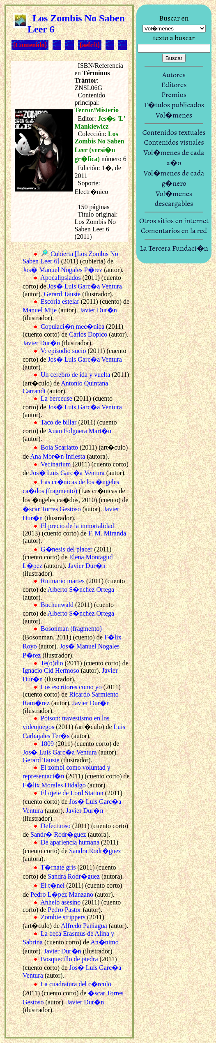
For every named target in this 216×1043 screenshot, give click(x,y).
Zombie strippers (63, 917)
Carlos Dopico (88, 334)
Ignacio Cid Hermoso (51, 670)
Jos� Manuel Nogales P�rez (62, 269)
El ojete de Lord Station (72, 792)
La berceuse (56, 398)
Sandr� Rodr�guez (58, 834)
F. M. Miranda (107, 533)
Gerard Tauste (62, 294)
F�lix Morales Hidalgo (54, 785)
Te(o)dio (52, 663)
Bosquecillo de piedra (69, 958)
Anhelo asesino (60, 902)
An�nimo (104, 942)
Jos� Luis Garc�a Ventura (85, 286)
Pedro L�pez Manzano (61, 894)
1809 (47, 743)
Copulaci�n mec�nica (72, 326)
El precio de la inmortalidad (77, 525)
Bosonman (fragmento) (71, 628)
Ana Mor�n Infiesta (57, 456)
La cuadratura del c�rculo (76, 984)
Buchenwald (57, 604)
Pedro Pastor (64, 909)
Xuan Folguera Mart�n (79, 430)
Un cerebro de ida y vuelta (75, 374)
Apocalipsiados (60, 277)
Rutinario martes (63, 580)
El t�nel (52, 885)
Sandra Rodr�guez (95, 850)
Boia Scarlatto (59, 447)
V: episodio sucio (63, 350)
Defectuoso (56, 825)
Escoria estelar (60, 301)
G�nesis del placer (66, 549)
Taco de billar (59, 422)
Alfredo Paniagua (84, 925)
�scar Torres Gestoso (52, 508)
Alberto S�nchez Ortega (80, 589)
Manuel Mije (40, 310)
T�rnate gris (58, 867)
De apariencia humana (70, 842)
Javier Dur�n (98, 310)
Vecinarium (56, 464)
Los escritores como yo (71, 686)
